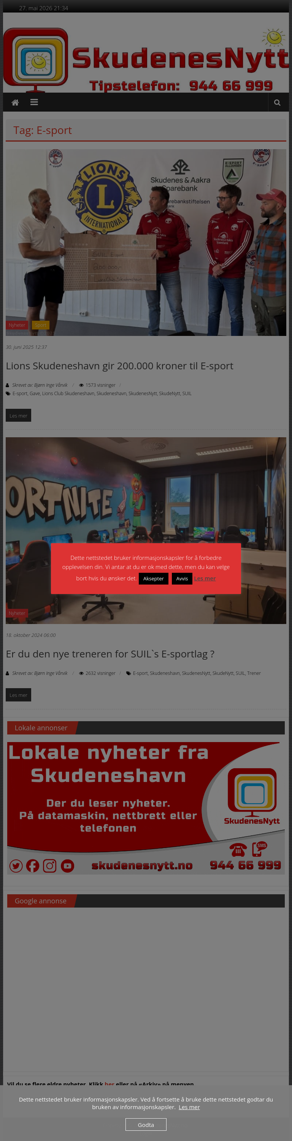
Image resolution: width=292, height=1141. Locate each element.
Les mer (205, 578)
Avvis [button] (182, 578)
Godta (146, 1124)
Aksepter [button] (153, 578)
